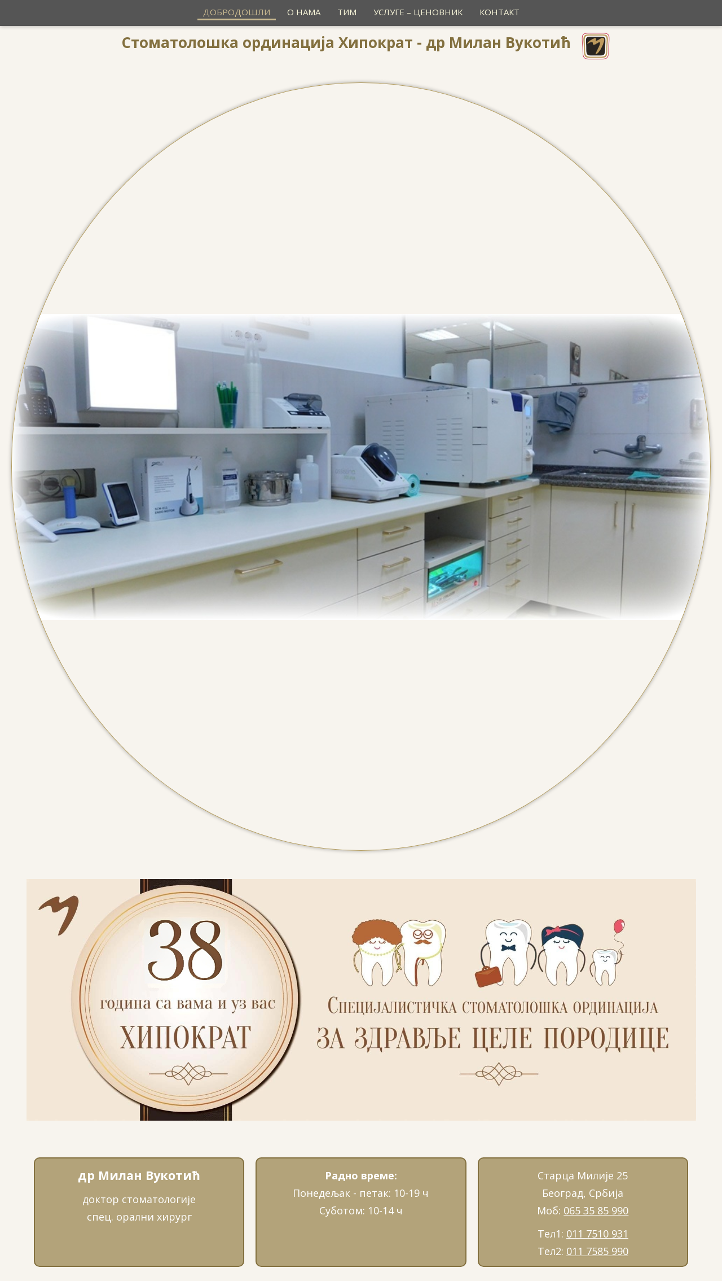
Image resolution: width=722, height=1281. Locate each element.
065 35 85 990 (595, 1210)
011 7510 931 (597, 1233)
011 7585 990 (597, 1251)
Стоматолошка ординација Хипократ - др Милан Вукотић (346, 42)
